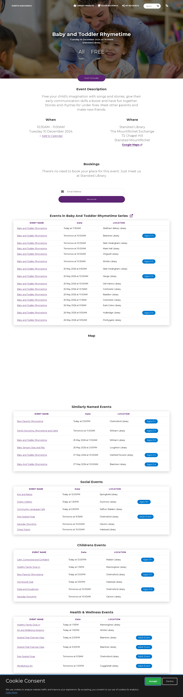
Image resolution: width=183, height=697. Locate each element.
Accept (153, 681)
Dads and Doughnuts (27, 589)
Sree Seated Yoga (26, 516)
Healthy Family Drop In (28, 567)
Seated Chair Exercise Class (30, 637)
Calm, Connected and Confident (33, 559)
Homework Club (25, 582)
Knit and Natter (24, 494)
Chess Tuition (23, 529)
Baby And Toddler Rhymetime (32, 464)
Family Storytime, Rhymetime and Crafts (37, 430)
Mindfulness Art (25, 666)
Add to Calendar (51, 135)
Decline (170, 681)
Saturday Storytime (26, 524)
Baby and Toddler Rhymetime (32, 228)
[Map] (91, 368)
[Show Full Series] (131, 216)
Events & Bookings (22, 6)
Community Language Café (31, 509)
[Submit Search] (158, 6)
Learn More (11, 692)
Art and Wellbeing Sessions (30, 630)
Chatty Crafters (24, 502)
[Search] (150, 6)
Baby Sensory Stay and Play (31, 447)
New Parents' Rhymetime (30, 421)
